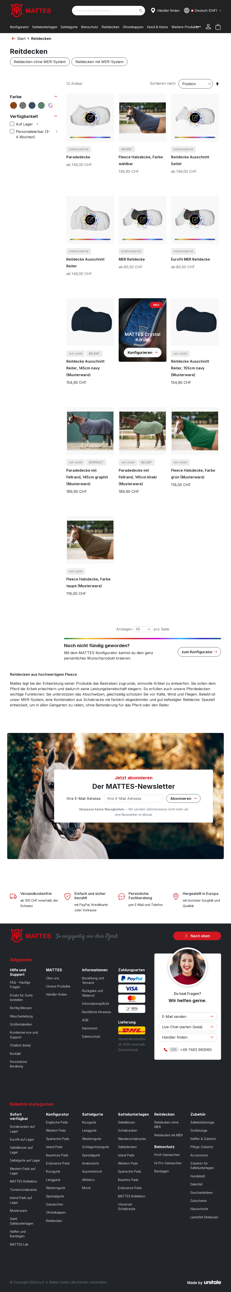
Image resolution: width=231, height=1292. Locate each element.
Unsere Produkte (58, 986)
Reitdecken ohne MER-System (40, 61)
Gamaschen (54, 1204)
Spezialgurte (55, 1196)
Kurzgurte (53, 1171)
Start (21, 38)
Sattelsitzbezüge (202, 1122)
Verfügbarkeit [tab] (24, 116)
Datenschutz (91, 1036)
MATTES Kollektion (23, 1181)
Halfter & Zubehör (203, 1139)
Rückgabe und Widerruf (92, 993)
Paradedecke (78, 157)
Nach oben (197, 936)
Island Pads (54, 1147)
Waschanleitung (21, 1016)
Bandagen (161, 1171)
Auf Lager (31, 124)
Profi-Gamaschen (167, 1155)
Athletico (88, 1180)
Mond (86, 1188)
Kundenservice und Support (24, 1035)
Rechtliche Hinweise (96, 1012)
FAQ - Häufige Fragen (20, 985)
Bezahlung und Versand (93, 980)
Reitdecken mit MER (168, 1135)
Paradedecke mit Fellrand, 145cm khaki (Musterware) (138, 477)
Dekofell (196, 1184)
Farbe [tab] (15, 96)
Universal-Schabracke (126, 1207)
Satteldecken (127, 1147)
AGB (85, 1020)
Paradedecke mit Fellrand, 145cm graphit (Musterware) (87, 477)
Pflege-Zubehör (201, 1147)
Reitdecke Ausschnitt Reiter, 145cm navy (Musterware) (85, 368)
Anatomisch (90, 1163)
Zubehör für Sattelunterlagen (202, 1166)
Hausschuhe (199, 1209)
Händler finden (56, 994)
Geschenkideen (201, 1192)
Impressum (89, 1028)
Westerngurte (55, 1188)
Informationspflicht (95, 1003)
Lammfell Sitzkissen (204, 1217)
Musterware (18, 1210)
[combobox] (108, 10)
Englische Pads (57, 1122)
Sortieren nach (163, 83)
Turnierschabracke (23, 1190)
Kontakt (15, 1053)
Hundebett (197, 1176)
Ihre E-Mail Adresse (84, 798)
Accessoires (199, 1155)
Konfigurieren (143, 352)
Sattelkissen (126, 1122)
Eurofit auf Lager (22, 1139)
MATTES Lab (19, 1244)
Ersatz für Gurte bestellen (21, 998)
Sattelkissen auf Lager (21, 1150)
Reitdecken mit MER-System (99, 61)
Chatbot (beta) (20, 1045)
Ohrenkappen (56, 1212)
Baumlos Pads (128, 1180)
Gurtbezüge (198, 1130)
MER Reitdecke (132, 259)
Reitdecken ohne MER (166, 1125)
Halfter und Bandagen (18, 1234)
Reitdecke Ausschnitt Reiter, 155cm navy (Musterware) (190, 368)
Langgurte (53, 1180)
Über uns (52, 978)
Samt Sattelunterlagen (21, 1221)
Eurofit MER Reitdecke (190, 259)
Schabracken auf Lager (22, 1129)
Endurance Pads (58, 1163)
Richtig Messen (21, 1008)
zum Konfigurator (199, 652)
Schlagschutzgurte (95, 1147)
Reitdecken (54, 1221)
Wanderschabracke (132, 1139)
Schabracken (127, 1130)
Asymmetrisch (92, 1171)
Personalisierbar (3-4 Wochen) (37, 134)
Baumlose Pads (57, 1155)
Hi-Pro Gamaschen (168, 1163)
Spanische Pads (57, 1139)
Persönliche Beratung (18, 1064)
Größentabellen (21, 1024)
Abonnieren (183, 798)
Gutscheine (198, 1201)
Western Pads (56, 1130)
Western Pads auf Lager (22, 1171)
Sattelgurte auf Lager (25, 1160)
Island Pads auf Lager (21, 1200)
